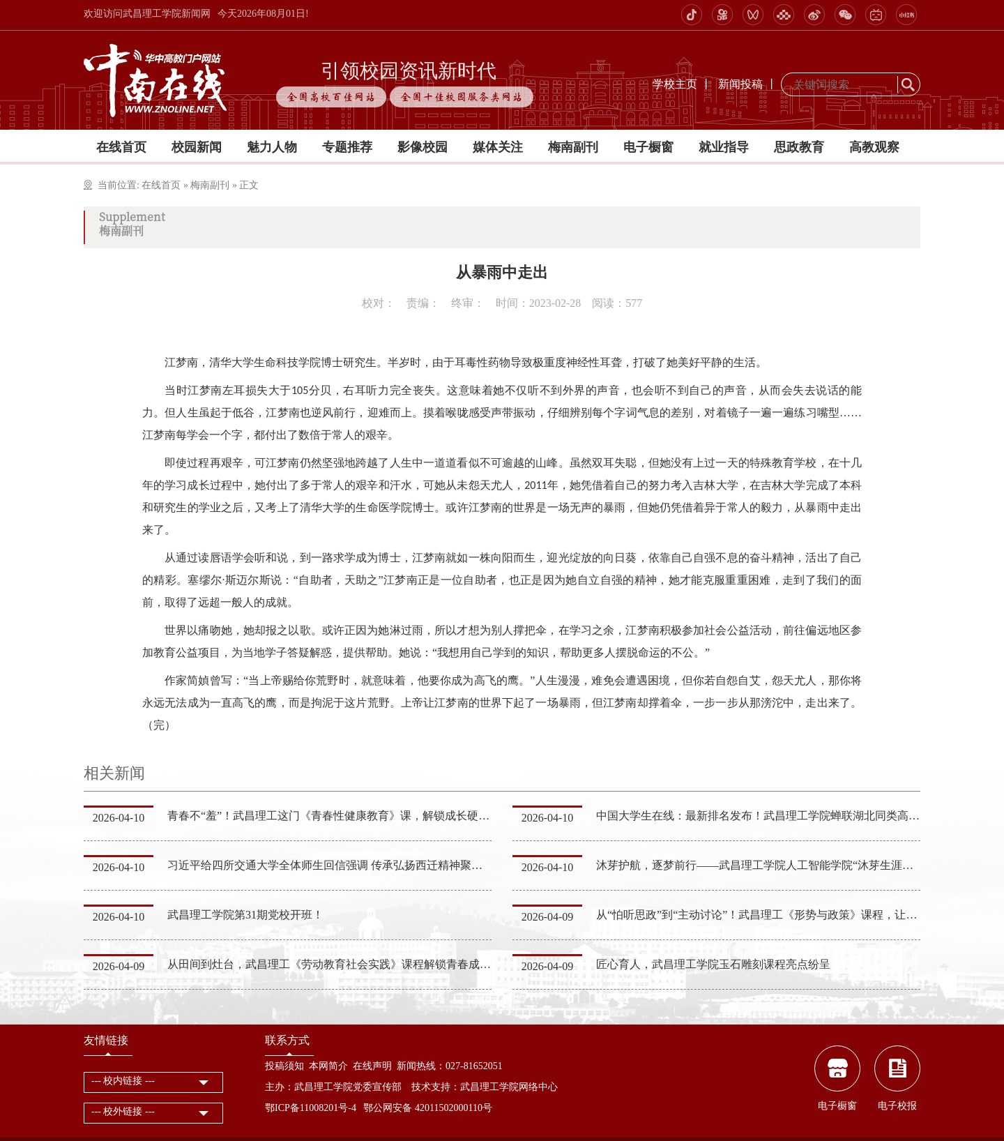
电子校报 (897, 1106)
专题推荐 (347, 147)
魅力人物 (272, 147)
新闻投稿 (740, 84)
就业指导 (724, 147)
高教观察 (874, 147)
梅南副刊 (573, 147)
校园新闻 (197, 147)
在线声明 (372, 1066)
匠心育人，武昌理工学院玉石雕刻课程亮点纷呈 (713, 964)
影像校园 (422, 147)
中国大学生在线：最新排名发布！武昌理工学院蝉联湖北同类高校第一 (769, 816)
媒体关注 (498, 147)
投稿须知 (284, 1066)
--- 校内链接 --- (123, 1080)
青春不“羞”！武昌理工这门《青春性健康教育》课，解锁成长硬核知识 (339, 816)
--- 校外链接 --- (123, 1111)
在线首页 (121, 147)
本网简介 (328, 1066)
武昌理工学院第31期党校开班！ (245, 915)
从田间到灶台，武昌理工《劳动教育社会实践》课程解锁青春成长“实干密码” (356, 964)
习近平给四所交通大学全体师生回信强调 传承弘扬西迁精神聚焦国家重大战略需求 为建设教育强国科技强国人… (443, 865)
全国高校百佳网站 (331, 97)
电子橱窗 (648, 147)
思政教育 (799, 147)
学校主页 (675, 84)
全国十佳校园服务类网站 (461, 97)
